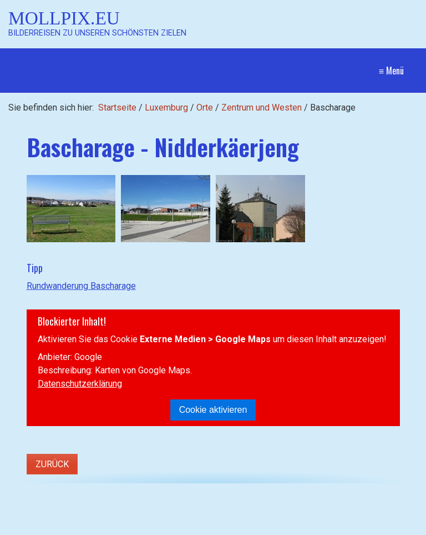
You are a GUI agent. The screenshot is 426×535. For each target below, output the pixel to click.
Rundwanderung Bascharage (81, 286)
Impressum (350, 508)
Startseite (117, 107)
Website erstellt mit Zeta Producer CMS (245, 529)
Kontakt (306, 508)
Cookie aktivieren (213, 409)
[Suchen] (193, 509)
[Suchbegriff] (110, 509)
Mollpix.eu (64, 18)
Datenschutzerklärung (80, 383)
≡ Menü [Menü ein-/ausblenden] (391, 70)
